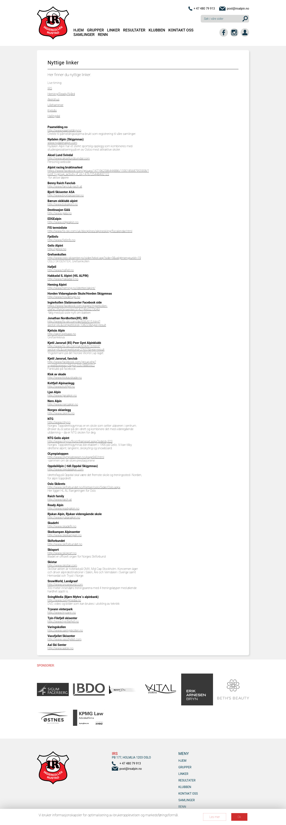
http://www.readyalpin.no (63, 508)
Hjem (78, 30)
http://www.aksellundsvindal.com (69, 158)
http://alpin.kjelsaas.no (62, 334)
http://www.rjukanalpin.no (64, 517)
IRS (50, 88)
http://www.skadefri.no (62, 526)
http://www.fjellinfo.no (61, 240)
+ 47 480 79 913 (204, 8)
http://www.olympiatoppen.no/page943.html (76, 457)
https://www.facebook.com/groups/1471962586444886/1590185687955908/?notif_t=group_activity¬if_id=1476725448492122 (98, 172)
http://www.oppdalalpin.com (66, 469)
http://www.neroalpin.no (63, 404)
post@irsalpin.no (238, 8)
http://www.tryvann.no (62, 612)
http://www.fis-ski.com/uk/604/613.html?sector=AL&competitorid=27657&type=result (76, 348)
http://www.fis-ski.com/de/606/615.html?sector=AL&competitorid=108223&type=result (77, 323)
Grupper (95, 30)
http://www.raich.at (60, 499)
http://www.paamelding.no (64, 130)
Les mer (214, 817)
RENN (103, 34)
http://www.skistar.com (62, 565)
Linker (113, 30)
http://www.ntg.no (59, 422)
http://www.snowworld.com (65, 584)
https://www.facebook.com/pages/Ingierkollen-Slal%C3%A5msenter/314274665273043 (78, 307)
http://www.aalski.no (60, 648)
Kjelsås (52, 110)
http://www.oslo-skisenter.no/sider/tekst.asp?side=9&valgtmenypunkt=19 (94, 258)
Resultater (134, 30)
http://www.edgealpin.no (63, 222)
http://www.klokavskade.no (65, 377)
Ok (239, 817)
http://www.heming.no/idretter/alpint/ (71, 288)
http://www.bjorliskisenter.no (66, 195)
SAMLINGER (84, 34)
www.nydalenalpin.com (62, 142)
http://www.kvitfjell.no (61, 386)
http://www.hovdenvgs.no (64, 297)
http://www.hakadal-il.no (63, 279)
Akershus (53, 99)
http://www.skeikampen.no (64, 535)
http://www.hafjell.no (61, 270)
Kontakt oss (180, 30)
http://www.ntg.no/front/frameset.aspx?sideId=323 (80, 441)
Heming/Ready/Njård (61, 94)
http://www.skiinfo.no (61, 413)
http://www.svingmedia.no (64, 600)
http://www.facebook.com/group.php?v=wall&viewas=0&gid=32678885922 (72, 363)
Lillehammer (55, 105)
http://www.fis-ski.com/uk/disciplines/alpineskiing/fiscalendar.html (90, 231)
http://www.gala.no (60, 213)
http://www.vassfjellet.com (64, 639)
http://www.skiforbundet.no (65, 544)
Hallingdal (54, 116)
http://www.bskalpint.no (63, 204)
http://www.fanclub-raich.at (65, 186)
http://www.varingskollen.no (65, 630)
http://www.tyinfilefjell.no (63, 621)
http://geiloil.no (57, 249)
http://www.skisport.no (62, 553)
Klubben (157, 30)
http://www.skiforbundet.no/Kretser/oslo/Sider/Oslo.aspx (84, 487)
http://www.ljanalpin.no (62, 395)
